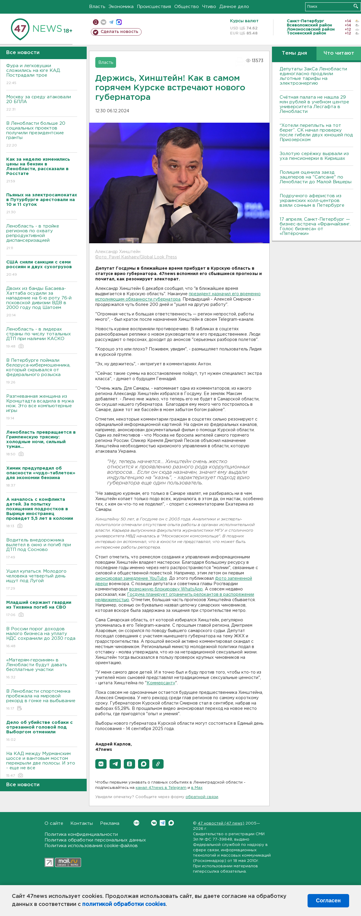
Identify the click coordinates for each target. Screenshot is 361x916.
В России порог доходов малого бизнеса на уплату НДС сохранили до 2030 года (41, 638)
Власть (97, 7)
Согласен (328, 901)
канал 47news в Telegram (161, 787)
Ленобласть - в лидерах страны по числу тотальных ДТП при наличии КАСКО (41, 338)
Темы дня (294, 53)
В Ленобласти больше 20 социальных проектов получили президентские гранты (41, 134)
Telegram (162, 823)
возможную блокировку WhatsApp (166, 589)
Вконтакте (136, 823)
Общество (186, 7)
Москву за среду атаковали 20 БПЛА (41, 103)
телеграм (111, 22)
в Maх (196, 787)
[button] (101, 764)
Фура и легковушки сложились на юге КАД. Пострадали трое (41, 75)
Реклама (109, 823)
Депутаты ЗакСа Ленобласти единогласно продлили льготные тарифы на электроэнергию (313, 76)
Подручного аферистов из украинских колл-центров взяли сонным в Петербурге (312, 200)
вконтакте (103, 22)
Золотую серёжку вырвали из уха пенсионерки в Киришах (314, 156)
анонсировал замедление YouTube (131, 578)
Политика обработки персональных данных (95, 840)
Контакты (81, 823)
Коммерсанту (161, 683)
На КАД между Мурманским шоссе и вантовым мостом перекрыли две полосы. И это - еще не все (41, 765)
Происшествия (154, 7)
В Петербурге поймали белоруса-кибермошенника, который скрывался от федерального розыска (41, 371)
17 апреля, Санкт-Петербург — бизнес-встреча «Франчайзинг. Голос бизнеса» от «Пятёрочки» (315, 226)
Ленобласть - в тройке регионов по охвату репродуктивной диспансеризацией (41, 237)
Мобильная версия (96, 22)
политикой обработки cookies (124, 904)
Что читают (339, 53)
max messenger (119, 22)
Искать (356, 6)
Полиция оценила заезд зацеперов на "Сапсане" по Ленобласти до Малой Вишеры (316, 177)
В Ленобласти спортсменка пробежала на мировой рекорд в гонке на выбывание (41, 700)
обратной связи (202, 797)
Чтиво (209, 7)
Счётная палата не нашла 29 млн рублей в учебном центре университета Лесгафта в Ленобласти (314, 104)
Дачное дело (234, 7)
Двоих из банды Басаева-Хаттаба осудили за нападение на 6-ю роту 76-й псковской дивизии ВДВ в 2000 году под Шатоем (41, 302)
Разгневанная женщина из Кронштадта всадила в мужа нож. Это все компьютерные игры (41, 407)
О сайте (54, 823)
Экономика (121, 7)
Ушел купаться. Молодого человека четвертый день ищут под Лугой (41, 580)
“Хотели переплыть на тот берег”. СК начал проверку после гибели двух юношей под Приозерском (316, 133)
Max (171, 823)
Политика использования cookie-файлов (91, 846)
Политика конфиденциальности (81, 834)
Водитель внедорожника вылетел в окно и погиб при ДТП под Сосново (41, 549)
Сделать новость (119, 32)
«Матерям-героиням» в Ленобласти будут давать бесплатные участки (41, 669)
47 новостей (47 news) (221, 823)
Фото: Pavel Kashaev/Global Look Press (136, 257)
